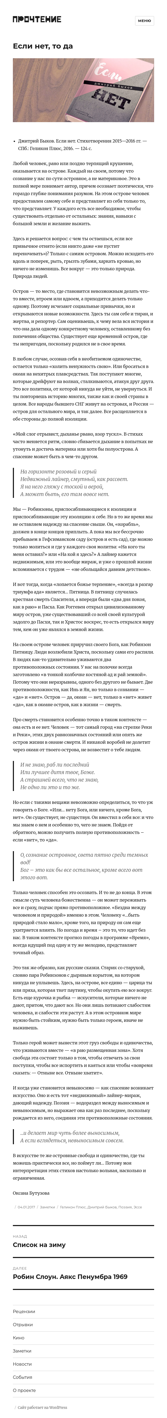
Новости (22, 1364)
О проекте (24, 1390)
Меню (144, 21)
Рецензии (24, 1311)
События (22, 1377)
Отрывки (23, 1324)
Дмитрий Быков (102, 1207)
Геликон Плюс (73, 1207)
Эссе (137, 1207)
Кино (18, 1337)
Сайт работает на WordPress (42, 1407)
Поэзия (125, 1207)
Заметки (47, 1207)
